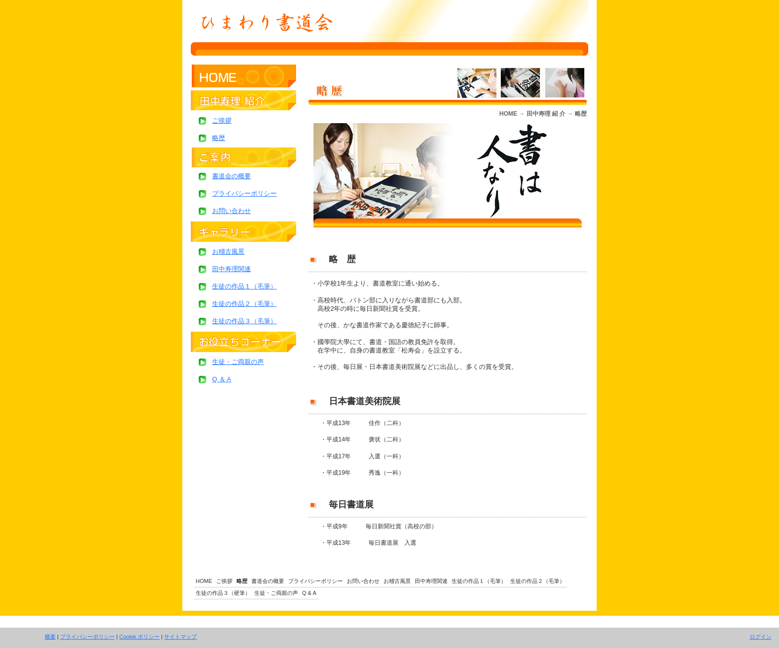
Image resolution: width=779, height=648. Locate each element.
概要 (50, 637)
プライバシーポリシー (87, 637)
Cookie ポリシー (139, 637)
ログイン (761, 637)
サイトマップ (180, 637)
